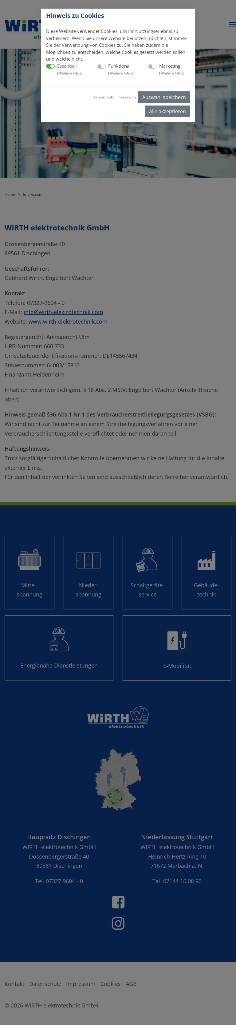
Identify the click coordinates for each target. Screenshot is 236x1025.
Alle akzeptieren (167, 111)
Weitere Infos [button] (69, 73)
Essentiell (69, 69)
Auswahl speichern (164, 97)
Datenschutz (103, 97)
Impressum (126, 97)
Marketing (171, 69)
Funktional (120, 69)
